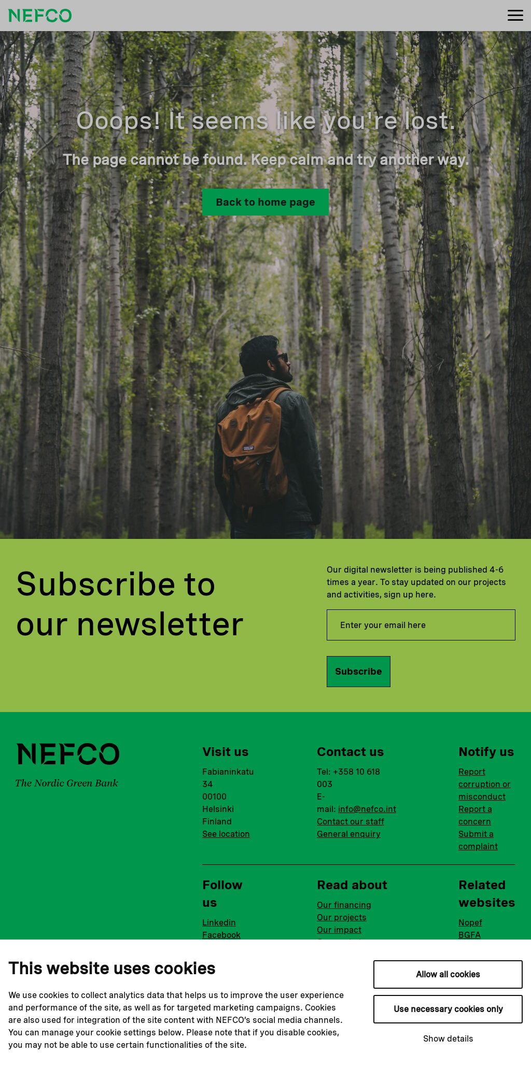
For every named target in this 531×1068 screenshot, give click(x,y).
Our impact (339, 930)
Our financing (344, 905)
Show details (448, 1039)
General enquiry (349, 834)
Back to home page (265, 202)
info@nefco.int (367, 809)
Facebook (221, 935)
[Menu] (515, 15)
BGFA (469, 935)
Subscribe (358, 671)
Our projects (342, 917)
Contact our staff (350, 822)
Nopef (470, 923)
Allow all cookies (448, 974)
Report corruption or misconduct (484, 784)
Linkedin (219, 923)
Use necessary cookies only (448, 1009)
